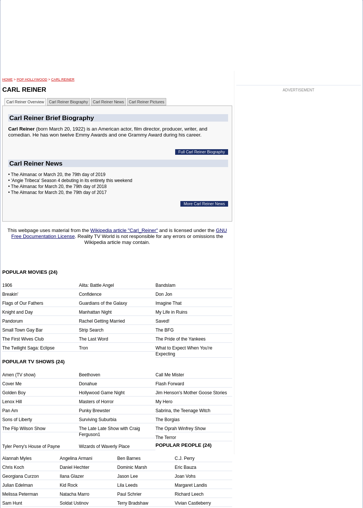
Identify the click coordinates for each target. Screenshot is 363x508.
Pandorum (12, 321)
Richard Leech (189, 494)
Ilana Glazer (72, 476)
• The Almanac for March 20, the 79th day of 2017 (57, 192)
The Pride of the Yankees (180, 339)
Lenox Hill (12, 401)
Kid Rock (69, 485)
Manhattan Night (95, 312)
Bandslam (165, 285)
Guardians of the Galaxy (103, 303)
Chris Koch (13, 467)
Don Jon (163, 294)
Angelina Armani (76, 458)
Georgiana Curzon (20, 476)
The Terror (165, 437)
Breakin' (10, 294)
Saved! (162, 321)
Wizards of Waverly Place (104, 446)
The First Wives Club (23, 339)
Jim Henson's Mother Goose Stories (191, 392)
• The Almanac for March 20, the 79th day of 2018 (57, 186)
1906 (7, 285)
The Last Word (93, 339)
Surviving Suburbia (98, 419)
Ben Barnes (129, 458)
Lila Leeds (127, 485)
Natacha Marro (74, 494)
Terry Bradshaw (132, 503)
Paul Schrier (129, 494)
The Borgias (167, 419)
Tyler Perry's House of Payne (31, 446)
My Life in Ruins (171, 312)
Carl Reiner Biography (68, 102)
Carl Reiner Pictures (146, 102)
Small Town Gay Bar (22, 330)
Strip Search (91, 330)
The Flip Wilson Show (23, 428)
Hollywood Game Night (102, 392)
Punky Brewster (94, 410)
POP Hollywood (32, 79)
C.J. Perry (185, 458)
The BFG (164, 330)
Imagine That (168, 303)
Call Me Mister (169, 374)
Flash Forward (169, 383)
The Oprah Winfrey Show (180, 428)
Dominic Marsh (132, 467)
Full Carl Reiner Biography (202, 152)
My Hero (163, 401)
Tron (83, 348)
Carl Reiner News (108, 102)
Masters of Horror (96, 401)
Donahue (88, 383)
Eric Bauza (185, 467)
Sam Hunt (12, 503)
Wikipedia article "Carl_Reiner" (124, 230)
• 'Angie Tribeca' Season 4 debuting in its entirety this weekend (70, 180)
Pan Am (10, 410)
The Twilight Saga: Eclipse (28, 348)
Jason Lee (127, 476)
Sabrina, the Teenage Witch (182, 410)
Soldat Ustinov (74, 503)
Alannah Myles (17, 458)
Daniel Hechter (74, 467)
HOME (7, 79)
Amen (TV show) (18, 374)
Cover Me (12, 383)
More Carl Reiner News (204, 203)
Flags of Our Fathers (22, 303)
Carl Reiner (62, 79)
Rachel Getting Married (102, 321)
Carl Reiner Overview (25, 102)
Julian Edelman (17, 485)
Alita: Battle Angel (96, 285)
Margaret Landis (191, 485)
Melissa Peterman (20, 494)
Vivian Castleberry (193, 503)
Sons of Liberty (17, 419)
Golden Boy (14, 392)
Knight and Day (17, 312)
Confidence (90, 294)
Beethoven (89, 374)
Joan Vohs (185, 476)
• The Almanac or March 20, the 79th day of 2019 (56, 174)
